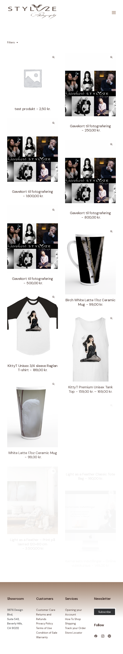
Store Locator (73, 632)
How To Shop (73, 619)
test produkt (32, 108)
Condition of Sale (46, 632)
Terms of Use (44, 628)
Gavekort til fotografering (90, 128)
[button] (32, 78)
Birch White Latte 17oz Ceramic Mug (90, 302)
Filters (11, 42)
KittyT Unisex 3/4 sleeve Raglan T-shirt (33, 368)
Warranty (42, 637)
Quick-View (53, 57)
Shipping (70, 623)
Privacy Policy (44, 623)
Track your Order (75, 628)
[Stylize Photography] (32, 13)
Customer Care (45, 610)
